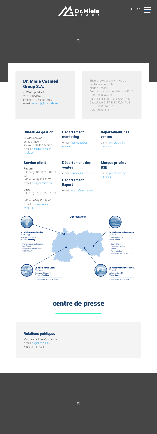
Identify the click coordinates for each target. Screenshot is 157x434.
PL (132, 10)
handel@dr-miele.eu (82, 173)
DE (138, 10)
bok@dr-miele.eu (42, 183)
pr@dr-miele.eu (41, 342)
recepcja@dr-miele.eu (44, 103)
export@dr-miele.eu (82, 190)
